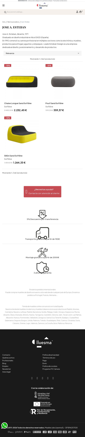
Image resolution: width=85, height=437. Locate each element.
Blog (4, 363)
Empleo (5, 366)
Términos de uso (49, 358)
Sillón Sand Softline (13, 155)
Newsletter (6, 369)
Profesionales (7, 360)
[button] (42, 191)
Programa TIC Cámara (51, 369)
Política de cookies (50, 366)
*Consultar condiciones (60, 0)
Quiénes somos (8, 358)
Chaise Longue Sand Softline (18, 103)
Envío (45, 363)
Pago (45, 360)
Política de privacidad (51, 355)
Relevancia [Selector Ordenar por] (42, 53)
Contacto (6, 355)
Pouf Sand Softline (54, 103)
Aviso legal (6, 372)
